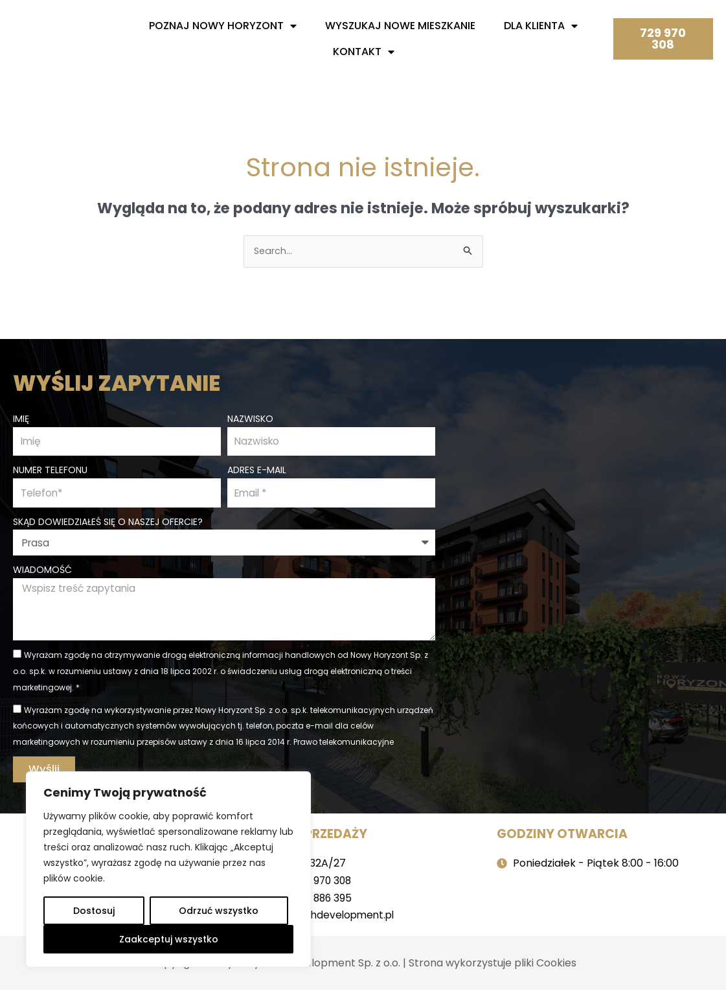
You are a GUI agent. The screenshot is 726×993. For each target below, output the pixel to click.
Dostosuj (94, 910)
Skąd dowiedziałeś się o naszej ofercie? (108, 522)
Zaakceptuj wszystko (168, 939)
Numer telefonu (50, 469)
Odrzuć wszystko (218, 910)
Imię (21, 417)
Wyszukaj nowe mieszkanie (400, 25)
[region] (168, 869)
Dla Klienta (541, 26)
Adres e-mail (256, 469)
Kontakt (363, 52)
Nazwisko (250, 417)
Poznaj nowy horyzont (223, 26)
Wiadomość (42, 571)
